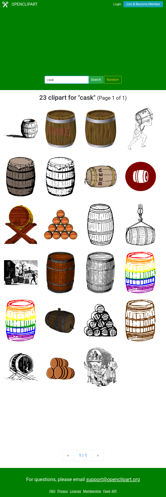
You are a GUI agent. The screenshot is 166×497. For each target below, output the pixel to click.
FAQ (52, 491)
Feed (106, 491)
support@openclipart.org (113, 479)
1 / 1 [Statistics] (83, 455)
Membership (92, 491)
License (75, 491)
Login (117, 4)
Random (113, 80)
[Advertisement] (83, 42)
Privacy (62, 491)
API (114, 491)
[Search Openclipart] (67, 80)
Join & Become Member (143, 4)
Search (96, 80)
